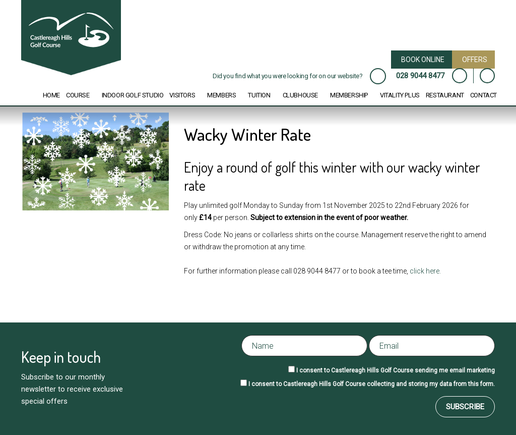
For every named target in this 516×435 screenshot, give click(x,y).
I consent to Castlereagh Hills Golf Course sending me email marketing (395, 370)
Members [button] (221, 95)
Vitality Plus (400, 95)
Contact (483, 95)
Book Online (422, 60)
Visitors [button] (182, 95)
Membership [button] (349, 95)
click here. (426, 271)
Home (51, 95)
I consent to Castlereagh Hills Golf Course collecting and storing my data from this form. (371, 384)
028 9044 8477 (420, 75)
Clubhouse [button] (300, 95)
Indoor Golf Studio (133, 95)
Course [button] (78, 95)
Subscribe (465, 406)
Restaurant (445, 95)
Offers (474, 60)
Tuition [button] (259, 95)
